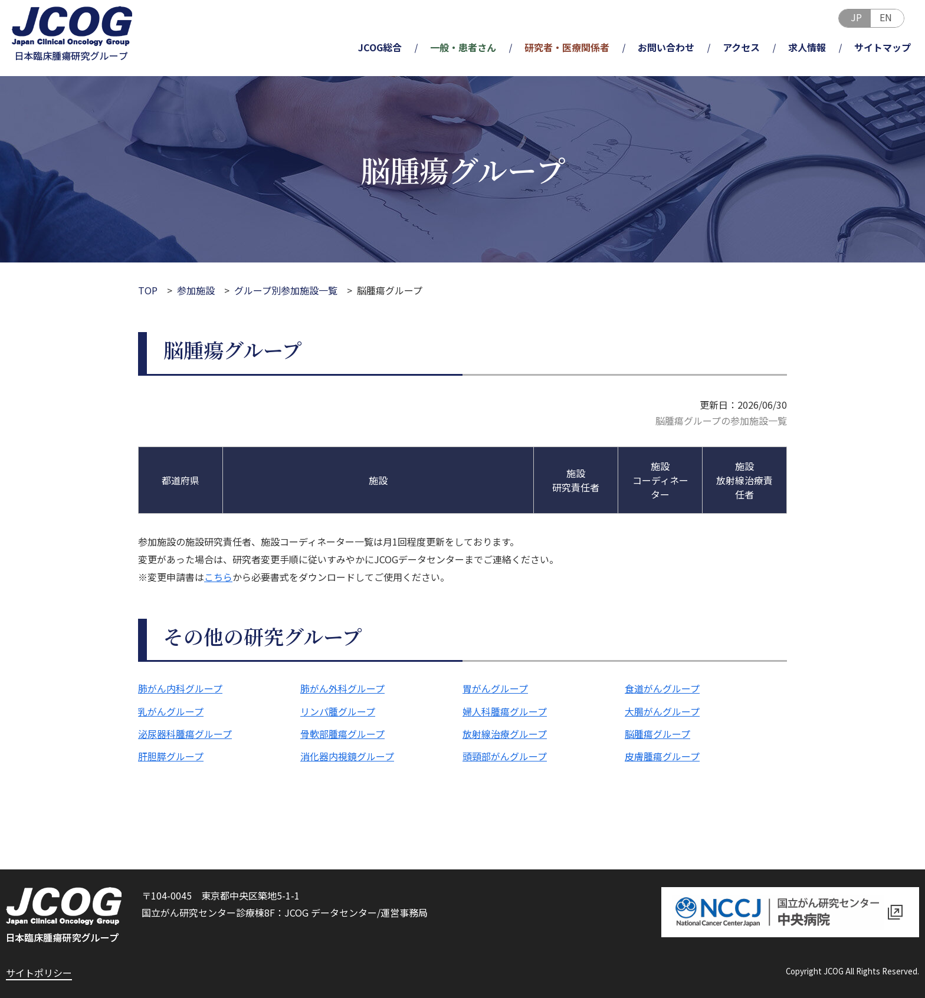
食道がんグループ (662, 688)
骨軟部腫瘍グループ (342, 734)
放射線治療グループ (504, 734)
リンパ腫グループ (337, 711)
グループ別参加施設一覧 (285, 290)
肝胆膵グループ (171, 756)
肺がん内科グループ (180, 688)
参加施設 (196, 290)
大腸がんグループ (662, 711)
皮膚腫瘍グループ (662, 756)
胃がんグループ (495, 688)
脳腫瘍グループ (657, 734)
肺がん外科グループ (342, 688)
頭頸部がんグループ (504, 756)
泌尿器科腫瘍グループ (185, 734)
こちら (218, 577)
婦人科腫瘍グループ (504, 711)
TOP (148, 290)
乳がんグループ (171, 711)
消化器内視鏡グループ (347, 756)
